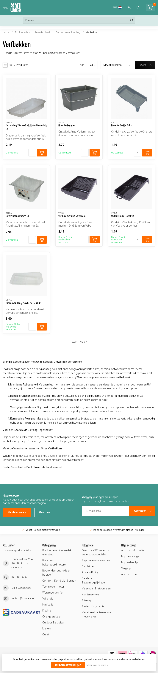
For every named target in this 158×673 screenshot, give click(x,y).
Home (6, 32)
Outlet (45, 634)
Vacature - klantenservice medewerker (96, 614)
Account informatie (132, 550)
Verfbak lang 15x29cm (122, 216)
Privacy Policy (90, 572)
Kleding (46, 610)
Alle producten (129, 574)
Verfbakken (92, 32)
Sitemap (87, 600)
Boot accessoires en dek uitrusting (56, 552)
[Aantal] (32, 152)
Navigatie (47, 604)
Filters (144, 65)
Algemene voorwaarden (96, 560)
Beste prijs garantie (93, 606)
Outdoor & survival (53, 622)
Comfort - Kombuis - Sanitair (59, 580)
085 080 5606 (19, 577)
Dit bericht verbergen (68, 664)
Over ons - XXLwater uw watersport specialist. (95, 552)
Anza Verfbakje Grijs (121, 125)
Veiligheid (47, 598)
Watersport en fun (52, 592)
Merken (46, 628)
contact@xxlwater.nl (22, 598)
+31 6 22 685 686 (21, 587)
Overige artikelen (51, 616)
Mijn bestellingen (130, 556)
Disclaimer (88, 566)
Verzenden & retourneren (96, 588)
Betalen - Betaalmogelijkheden (94, 580)
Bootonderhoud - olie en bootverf (32, 32)
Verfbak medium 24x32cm (71, 216)
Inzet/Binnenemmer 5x (17, 216)
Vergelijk (126, 568)
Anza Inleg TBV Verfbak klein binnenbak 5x (26, 127)
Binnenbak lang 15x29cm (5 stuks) (24, 303)
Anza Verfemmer (66, 125)
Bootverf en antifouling (68, 32)
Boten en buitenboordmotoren (54, 562)
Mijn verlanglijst (130, 562)
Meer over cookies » (97, 665)
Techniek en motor (53, 586)
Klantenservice (17, 512)
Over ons (44, 512)
